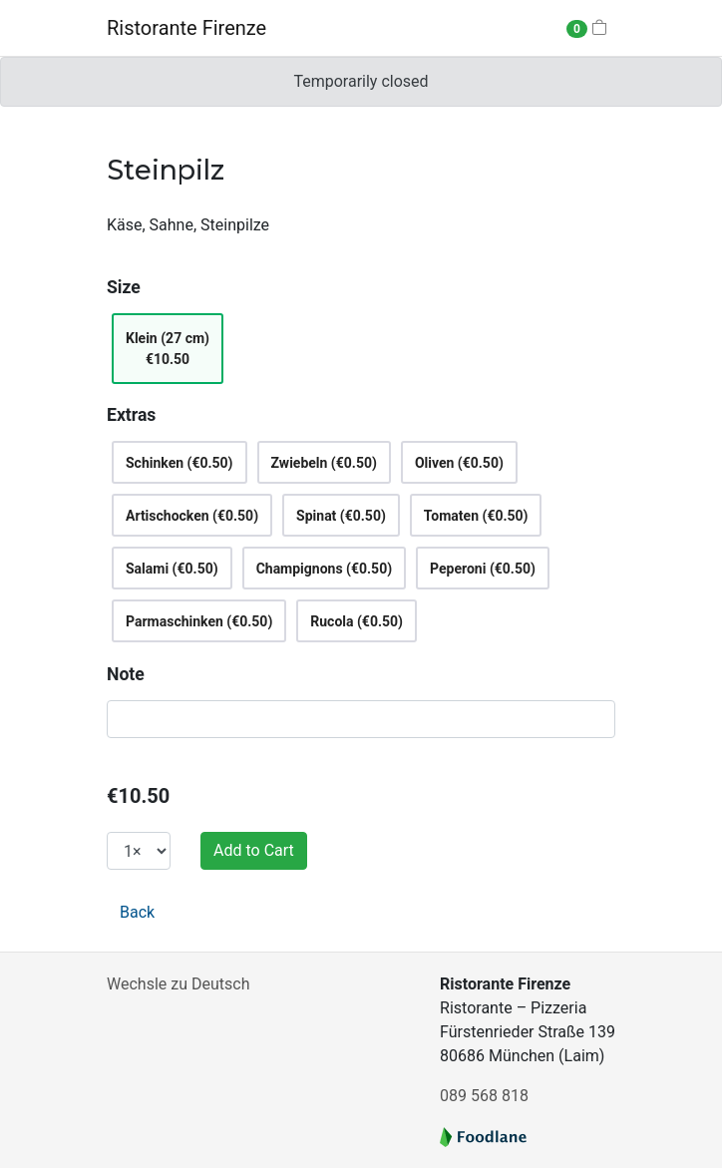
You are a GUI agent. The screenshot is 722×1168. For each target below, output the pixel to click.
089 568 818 (484, 1095)
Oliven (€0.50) (459, 463)
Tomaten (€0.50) (476, 516)
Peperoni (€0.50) (483, 569)
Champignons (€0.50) (324, 569)
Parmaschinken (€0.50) (199, 621)
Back (137, 912)
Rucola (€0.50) (356, 621)
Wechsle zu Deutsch (178, 983)
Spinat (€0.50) (341, 516)
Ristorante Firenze (186, 28)
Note (126, 674)
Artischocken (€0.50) (192, 516)
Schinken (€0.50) (179, 463)
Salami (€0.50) (172, 569)
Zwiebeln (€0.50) (324, 463)
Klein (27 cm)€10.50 (167, 348)
